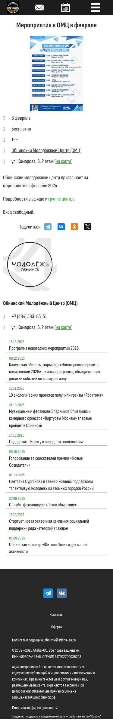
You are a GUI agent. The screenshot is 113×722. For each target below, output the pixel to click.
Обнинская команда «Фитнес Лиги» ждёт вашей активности (48, 548)
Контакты (57, 614)
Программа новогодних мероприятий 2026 (44, 348)
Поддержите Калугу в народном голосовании (46, 442)
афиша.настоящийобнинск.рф (33, 697)
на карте (63, 161)
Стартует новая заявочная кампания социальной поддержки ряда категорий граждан (49, 524)
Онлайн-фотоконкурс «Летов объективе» (43, 505)
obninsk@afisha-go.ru (60, 640)
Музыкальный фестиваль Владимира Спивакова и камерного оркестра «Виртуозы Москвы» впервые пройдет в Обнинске (50, 418)
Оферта (56, 626)
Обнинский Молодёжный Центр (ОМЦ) (46, 150)
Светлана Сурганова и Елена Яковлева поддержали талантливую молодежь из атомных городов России (51, 485)
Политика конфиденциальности (35, 707)
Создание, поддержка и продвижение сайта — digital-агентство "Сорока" (57, 716)
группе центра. (62, 199)
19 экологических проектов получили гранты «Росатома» (56, 395)
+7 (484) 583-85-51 (29, 316)
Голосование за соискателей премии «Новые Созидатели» (46, 462)
